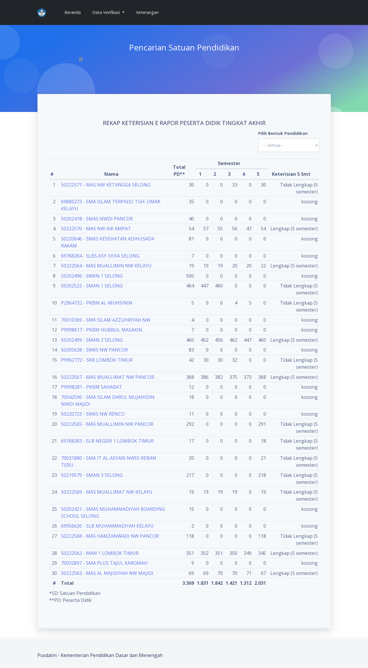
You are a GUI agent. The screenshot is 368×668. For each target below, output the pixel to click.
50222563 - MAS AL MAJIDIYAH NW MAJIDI (107, 573)
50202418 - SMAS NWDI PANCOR (97, 219)
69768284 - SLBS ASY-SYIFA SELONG (100, 256)
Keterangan (147, 12)
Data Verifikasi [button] (106, 12)
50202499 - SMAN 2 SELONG (92, 340)
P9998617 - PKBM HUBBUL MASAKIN (101, 330)
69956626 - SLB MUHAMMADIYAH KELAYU (107, 526)
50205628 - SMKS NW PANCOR (94, 350)
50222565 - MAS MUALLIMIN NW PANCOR (107, 424)
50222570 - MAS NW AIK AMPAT (96, 228)
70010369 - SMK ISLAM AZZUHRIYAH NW (105, 320)
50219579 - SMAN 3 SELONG (92, 475)
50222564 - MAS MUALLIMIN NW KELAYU (106, 266)
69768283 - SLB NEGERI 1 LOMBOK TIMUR (107, 441)
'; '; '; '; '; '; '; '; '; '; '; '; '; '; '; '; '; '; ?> (288, 145)
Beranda (74, 12)
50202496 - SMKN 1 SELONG (92, 276)
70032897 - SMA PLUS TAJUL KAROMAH (104, 563)
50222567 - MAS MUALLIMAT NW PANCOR (107, 377)
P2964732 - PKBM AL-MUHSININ (96, 303)
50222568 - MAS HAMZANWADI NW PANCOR (110, 536)
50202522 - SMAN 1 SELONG (92, 286)
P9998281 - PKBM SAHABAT (91, 387)
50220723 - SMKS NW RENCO (93, 414)
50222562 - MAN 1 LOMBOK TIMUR (100, 553)
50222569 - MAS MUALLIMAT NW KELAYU (106, 492)
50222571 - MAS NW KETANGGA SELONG (105, 185)
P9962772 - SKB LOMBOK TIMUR (97, 360)
